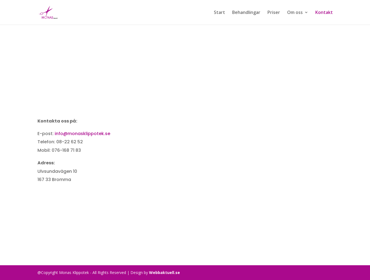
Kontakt (324, 12)
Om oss (295, 12)
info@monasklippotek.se (82, 133)
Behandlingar (246, 12)
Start (219, 12)
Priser (273, 12)
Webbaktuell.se (164, 272)
